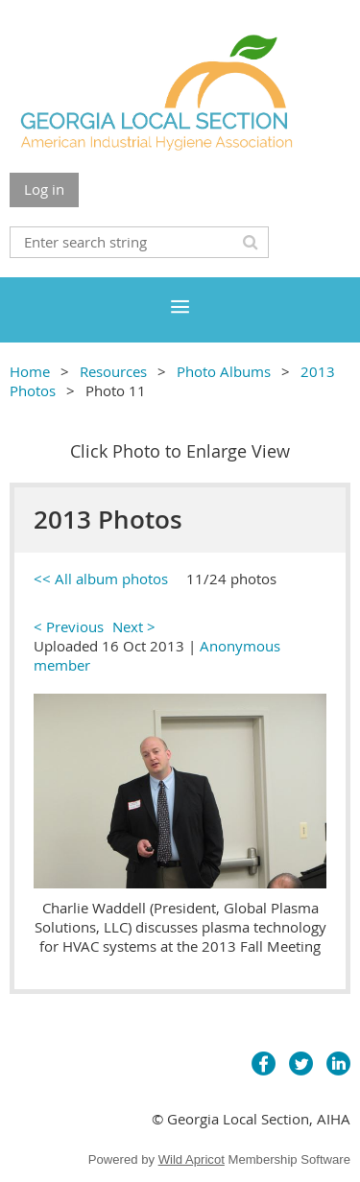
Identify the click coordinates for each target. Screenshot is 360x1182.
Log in (44, 189)
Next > (134, 626)
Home (30, 371)
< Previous (69, 626)
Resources (113, 371)
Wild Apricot (191, 1159)
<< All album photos (101, 578)
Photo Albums (224, 371)
